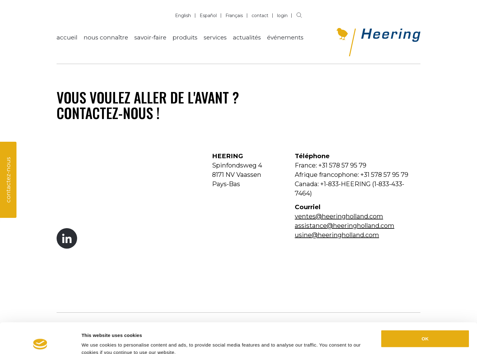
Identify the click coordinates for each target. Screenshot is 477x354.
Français (234, 15)
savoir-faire (150, 37)
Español (208, 15)
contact (260, 15)
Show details (323, 341)
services (215, 37)
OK (425, 307)
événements (285, 37)
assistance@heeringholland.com (344, 225)
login (282, 15)
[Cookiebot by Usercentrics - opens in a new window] (40, 342)
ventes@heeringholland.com (339, 216)
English (183, 15)
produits (185, 37)
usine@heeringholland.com (337, 235)
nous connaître (106, 37)
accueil (67, 37)
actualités (247, 37)
